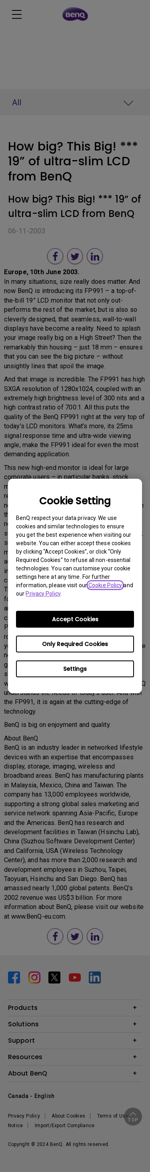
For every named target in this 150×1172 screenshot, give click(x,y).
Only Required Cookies (75, 644)
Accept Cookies (75, 619)
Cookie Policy (105, 585)
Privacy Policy (43, 593)
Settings (75, 669)
